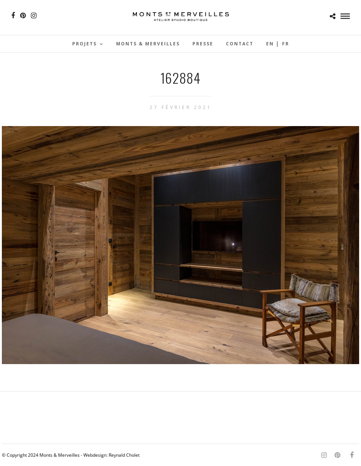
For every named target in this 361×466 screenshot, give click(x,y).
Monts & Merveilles (148, 44)
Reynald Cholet (124, 455)
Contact (239, 44)
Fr (285, 44)
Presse (202, 44)
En (270, 44)
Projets (84, 44)
